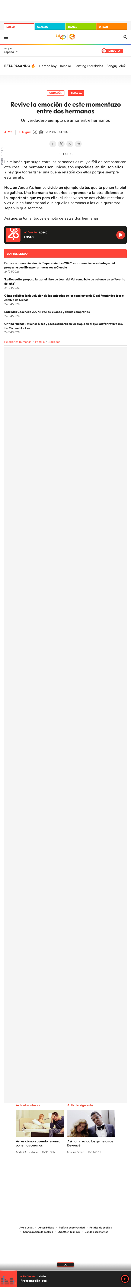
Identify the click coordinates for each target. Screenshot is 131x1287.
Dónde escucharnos (96, 1232)
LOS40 (10, 26)
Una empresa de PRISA (65, 1246)
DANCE (72, 26)
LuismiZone (35, 132)
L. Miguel (25, 132)
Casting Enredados (88, 66)
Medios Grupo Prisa (65, 1256)
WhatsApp (69, 144)
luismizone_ (41, 132)
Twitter (61, 144)
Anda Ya (76, 93)
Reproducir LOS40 (120, 235)
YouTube (57, 1168)
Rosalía (65, 66)
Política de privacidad (72, 1227)
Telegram (78, 144)
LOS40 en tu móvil (69, 1232)
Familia (40, 342)
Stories (91, 1168)
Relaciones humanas (17, 342)
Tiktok (48, 1168)
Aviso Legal (26, 1227)
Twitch (82, 1168)
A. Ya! (8, 132)
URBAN (103, 26)
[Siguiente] (124, 66)
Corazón (55, 92)
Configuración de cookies (38, 1232)
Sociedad (54, 342)
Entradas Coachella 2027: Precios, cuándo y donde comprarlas (47, 312)
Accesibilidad (46, 1227)
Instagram (39, 1168)
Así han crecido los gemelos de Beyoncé (90, 1143)
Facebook (52, 144)
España (9, 52)
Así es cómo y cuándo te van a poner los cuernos (38, 1143)
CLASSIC (42, 26)
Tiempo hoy (48, 66)
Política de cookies (100, 1227)
